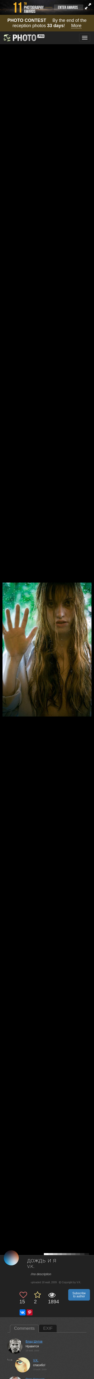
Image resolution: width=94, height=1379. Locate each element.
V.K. (31, 1267)
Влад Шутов (34, 1341)
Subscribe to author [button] (79, 1295)
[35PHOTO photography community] (23, 37)
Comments (24, 1328)
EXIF (48, 1328)
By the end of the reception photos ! (47, 23)
